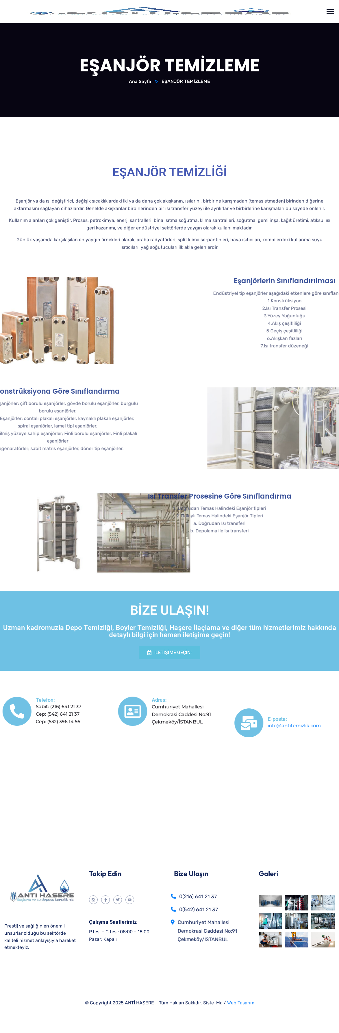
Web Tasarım (240, 1003)
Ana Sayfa (140, 81)
